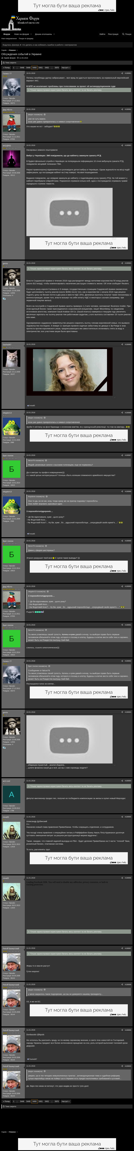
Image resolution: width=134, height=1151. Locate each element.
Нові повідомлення (9, 39)
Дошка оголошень (43, 34)
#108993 (128, 712)
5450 (34, 68)
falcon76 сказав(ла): (36, 460)
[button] (31, 34)
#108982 (128, 109)
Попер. (7, 68)
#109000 (128, 1066)
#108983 (128, 145)
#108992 (128, 661)
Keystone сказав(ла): (36, 497)
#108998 (128, 985)
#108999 (128, 1030)
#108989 (128, 541)
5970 (57, 68)
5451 (41, 68)
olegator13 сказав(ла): (37, 592)
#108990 (128, 586)
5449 (28, 68)
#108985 (128, 344)
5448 (22, 68)
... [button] (17, 68)
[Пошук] (127, 34)
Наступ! (65, 68)
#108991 (128, 625)
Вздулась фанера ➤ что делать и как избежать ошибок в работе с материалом (40, 45)
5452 (47, 68)
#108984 (128, 263)
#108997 (128, 948)
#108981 (128, 73)
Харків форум (10, 58)
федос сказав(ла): (35, 114)
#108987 (128, 455)
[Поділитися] (122, 73)
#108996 (128, 878)
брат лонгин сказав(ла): (37, 666)
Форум (6, 34)
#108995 (128, 817)
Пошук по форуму (26, 39)
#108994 (128, 781)
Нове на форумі (21, 34)
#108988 (128, 491)
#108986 (128, 413)
